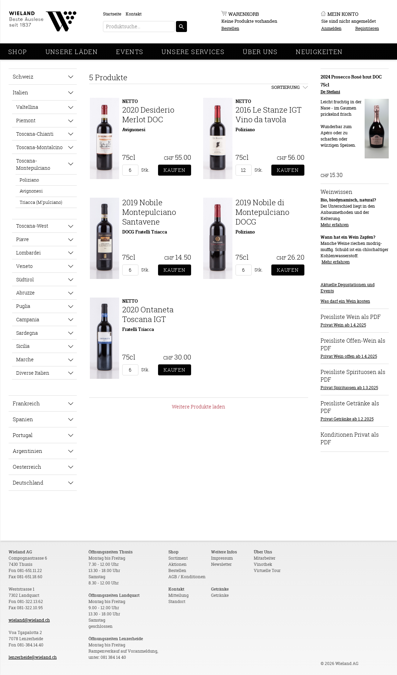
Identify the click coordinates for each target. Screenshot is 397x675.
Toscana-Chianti (34, 134)
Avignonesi (31, 191)
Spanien (23, 419)
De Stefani (330, 92)
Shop (17, 52)
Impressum (222, 558)
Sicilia (23, 346)
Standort (176, 601)
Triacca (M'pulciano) (41, 202)
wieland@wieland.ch (29, 620)
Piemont (25, 120)
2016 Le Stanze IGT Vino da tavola (269, 114)
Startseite (112, 14)
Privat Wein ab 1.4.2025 (343, 325)
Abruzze (25, 292)
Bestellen (230, 28)
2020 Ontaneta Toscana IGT (148, 314)
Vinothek (263, 564)
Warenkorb (243, 14)
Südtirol (25, 279)
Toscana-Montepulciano (33, 164)
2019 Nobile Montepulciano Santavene (149, 212)
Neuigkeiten (319, 52)
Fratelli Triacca (138, 329)
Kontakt (134, 14)
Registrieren (367, 28)
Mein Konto (342, 14)
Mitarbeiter (264, 558)
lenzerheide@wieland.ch (33, 657)
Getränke (220, 595)
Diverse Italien (32, 373)
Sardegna (27, 333)
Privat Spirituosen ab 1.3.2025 (349, 388)
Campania (27, 319)
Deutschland (28, 482)
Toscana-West (32, 225)
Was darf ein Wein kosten (345, 301)
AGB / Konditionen (187, 577)
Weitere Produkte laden (198, 406)
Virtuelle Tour (267, 570)
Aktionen (177, 564)
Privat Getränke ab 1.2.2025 (347, 419)
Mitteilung (178, 595)
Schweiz (23, 76)
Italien (20, 92)
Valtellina (27, 107)
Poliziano (29, 180)
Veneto (24, 266)
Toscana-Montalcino (39, 147)
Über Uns (260, 52)
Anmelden (331, 28)
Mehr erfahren (335, 225)
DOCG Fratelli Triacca (144, 232)
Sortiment (178, 558)
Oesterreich (27, 466)
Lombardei (28, 252)
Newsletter (221, 564)
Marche (25, 359)
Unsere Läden (71, 52)
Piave (22, 239)
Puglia (23, 306)
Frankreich (26, 403)
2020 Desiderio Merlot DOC (148, 114)
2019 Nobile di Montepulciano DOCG (262, 212)
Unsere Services (192, 52)
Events (129, 52)
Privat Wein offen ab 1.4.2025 (349, 356)
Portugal (22, 435)
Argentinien (27, 450)
